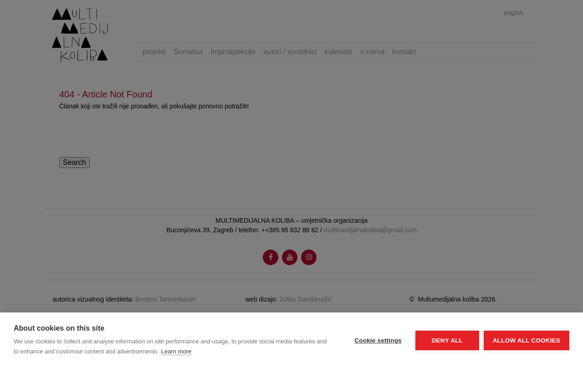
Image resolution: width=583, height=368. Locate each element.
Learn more (176, 351)
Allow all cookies (526, 340)
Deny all (447, 340)
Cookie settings (378, 340)
